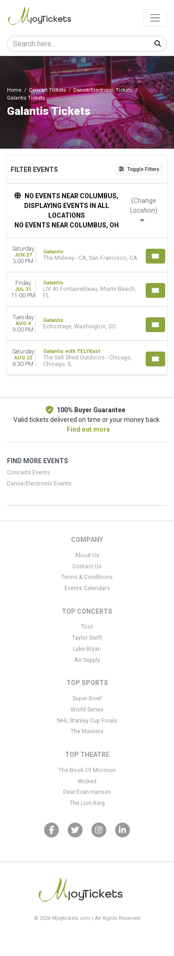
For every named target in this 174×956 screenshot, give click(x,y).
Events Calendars (87, 588)
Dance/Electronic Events (39, 483)
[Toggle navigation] (155, 17)
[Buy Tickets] (155, 256)
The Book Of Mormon (87, 770)
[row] (87, 255)
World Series (87, 709)
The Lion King (87, 803)
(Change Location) (143, 210)
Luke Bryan (87, 649)
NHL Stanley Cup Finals (87, 720)
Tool (87, 626)
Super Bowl (87, 698)
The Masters (87, 731)
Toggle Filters (139, 169)
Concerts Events (28, 472)
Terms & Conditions (87, 577)
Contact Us (87, 566)
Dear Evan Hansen (87, 792)
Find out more (88, 429)
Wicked (87, 781)
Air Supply (87, 660)
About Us (87, 555)
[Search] (78, 44)
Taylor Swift (87, 638)
